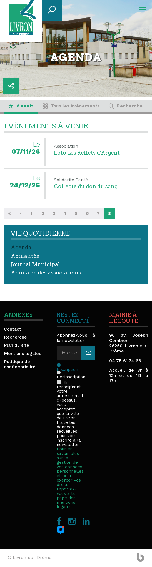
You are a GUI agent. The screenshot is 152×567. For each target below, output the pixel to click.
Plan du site (16, 345)
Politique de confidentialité (20, 364)
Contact (12, 329)
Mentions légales (22, 353)
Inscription (68, 365)
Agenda (21, 247)
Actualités (25, 256)
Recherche (15, 337)
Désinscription (71, 372)
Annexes (18, 315)
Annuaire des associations (46, 272)
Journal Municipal (35, 264)
